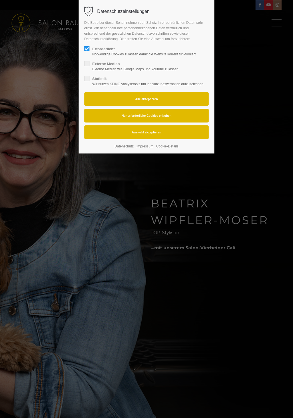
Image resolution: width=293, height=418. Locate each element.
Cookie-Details (167, 146)
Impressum (144, 146)
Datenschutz (124, 146)
